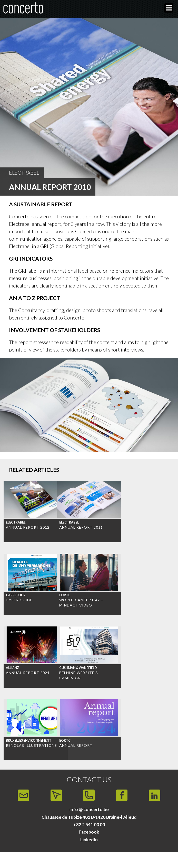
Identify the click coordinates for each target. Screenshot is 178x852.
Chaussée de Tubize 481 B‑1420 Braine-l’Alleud (89, 817)
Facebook (89, 832)
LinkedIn (89, 839)
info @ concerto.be (89, 809)
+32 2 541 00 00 (89, 824)
